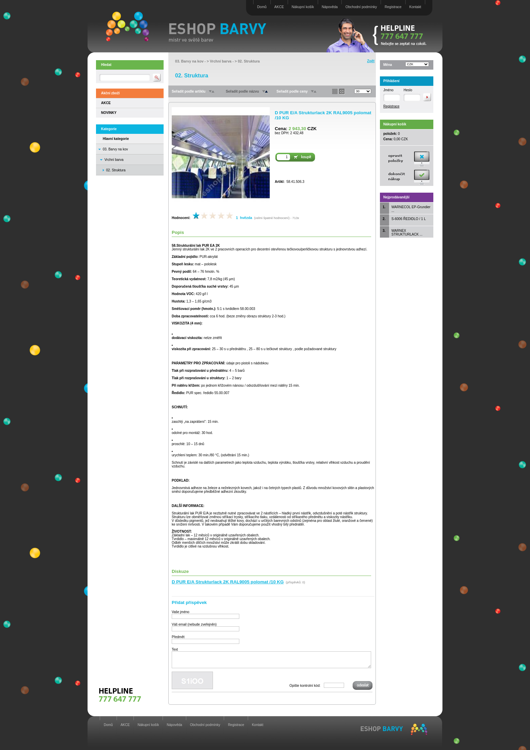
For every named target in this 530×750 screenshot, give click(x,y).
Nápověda (330, 7)
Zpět (371, 61)
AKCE (279, 7)
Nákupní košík (303, 7)
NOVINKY (109, 113)
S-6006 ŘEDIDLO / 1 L (408, 219)
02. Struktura (249, 61)
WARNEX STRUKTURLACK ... (407, 232)
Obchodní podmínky (361, 7)
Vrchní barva (113, 160)
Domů (262, 7)
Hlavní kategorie (116, 139)
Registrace (393, 7)
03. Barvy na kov (115, 149)
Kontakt (415, 7)
